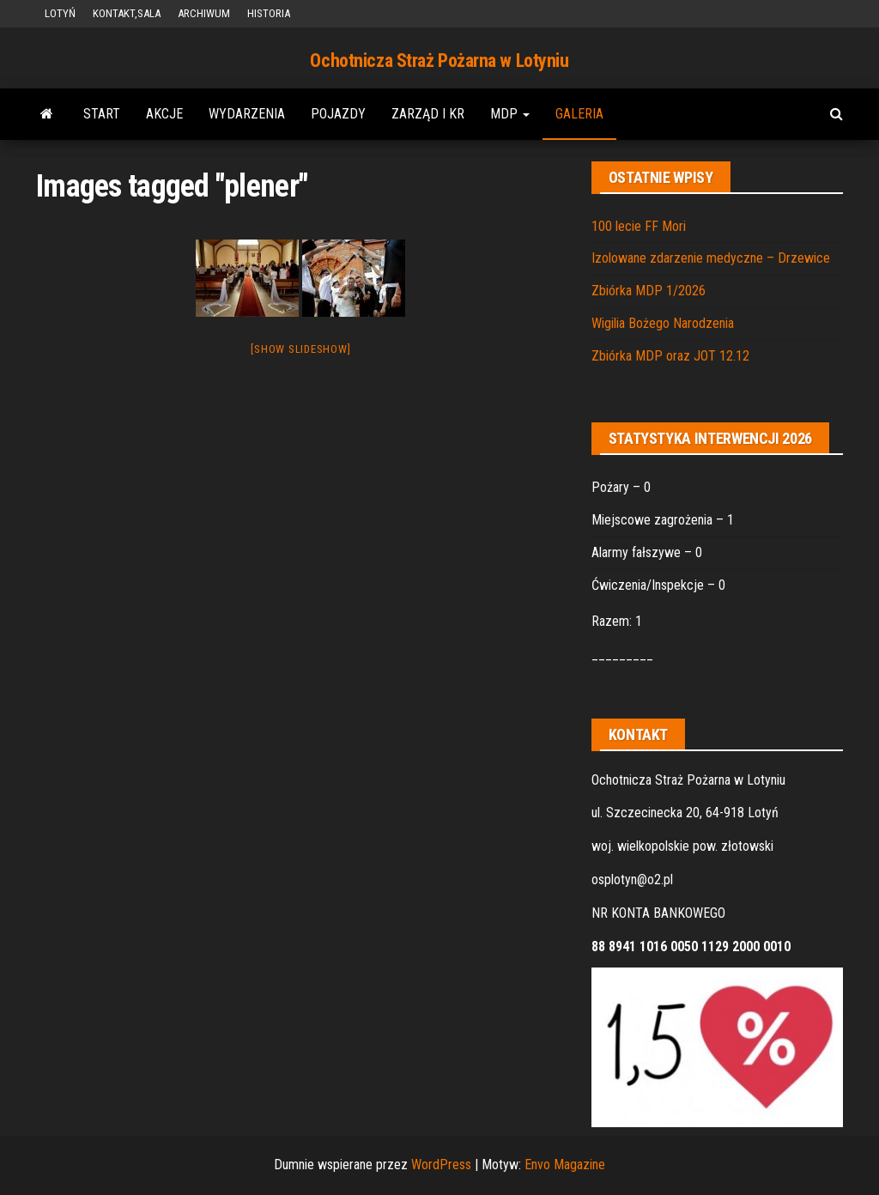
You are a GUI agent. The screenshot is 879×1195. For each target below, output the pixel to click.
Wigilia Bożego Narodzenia (662, 323)
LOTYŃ (60, 13)
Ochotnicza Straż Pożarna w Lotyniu (439, 60)
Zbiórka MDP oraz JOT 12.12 (670, 356)
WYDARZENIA (247, 114)
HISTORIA (268, 13)
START (101, 114)
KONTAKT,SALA (127, 13)
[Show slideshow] (300, 349)
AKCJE (164, 114)
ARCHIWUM (204, 13)
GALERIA (579, 114)
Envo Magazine (564, 1164)
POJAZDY (338, 114)
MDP (510, 114)
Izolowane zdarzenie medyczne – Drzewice (710, 258)
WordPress (441, 1164)
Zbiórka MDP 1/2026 (648, 290)
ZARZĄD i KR (427, 114)
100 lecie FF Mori (638, 226)
